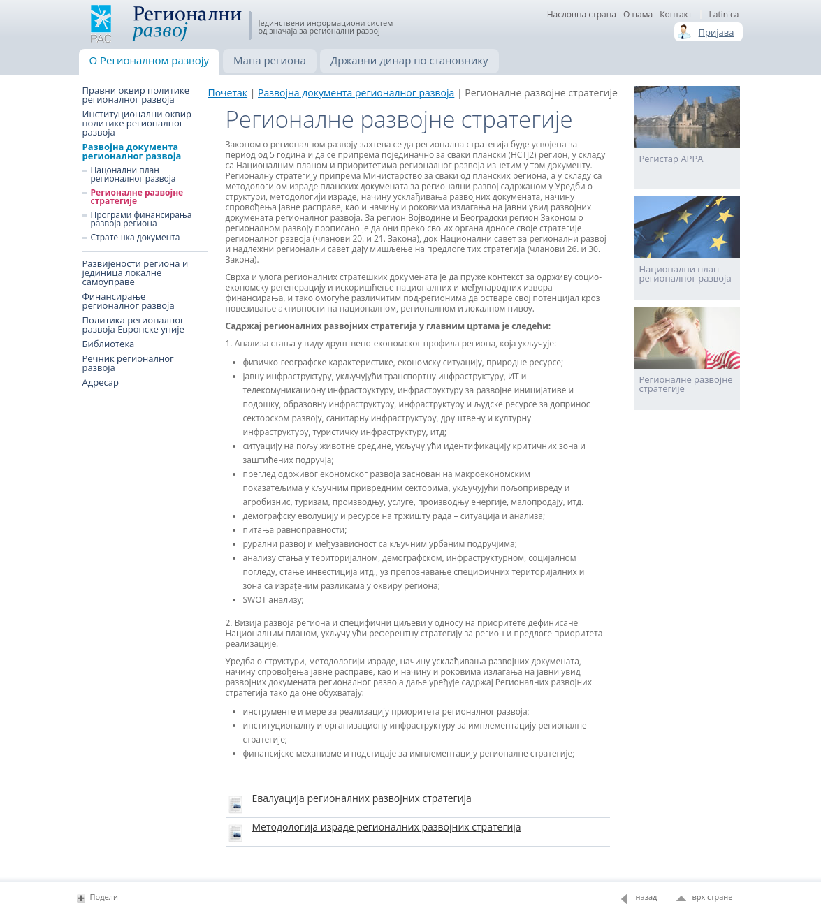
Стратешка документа (135, 237)
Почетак (228, 92)
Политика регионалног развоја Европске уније (133, 325)
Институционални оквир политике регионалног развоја (137, 123)
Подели (104, 896)
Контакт (676, 14)
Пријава (716, 32)
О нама (638, 14)
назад (646, 896)
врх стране (712, 896)
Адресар (100, 382)
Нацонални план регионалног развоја (133, 174)
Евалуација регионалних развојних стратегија (362, 798)
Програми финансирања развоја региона (141, 219)
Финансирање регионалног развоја (128, 301)
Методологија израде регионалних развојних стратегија (386, 826)
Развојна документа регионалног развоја (132, 152)
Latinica (724, 14)
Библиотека (108, 344)
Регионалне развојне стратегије (137, 197)
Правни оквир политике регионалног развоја (136, 95)
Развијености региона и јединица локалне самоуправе (135, 272)
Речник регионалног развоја (128, 363)
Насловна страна (581, 14)
